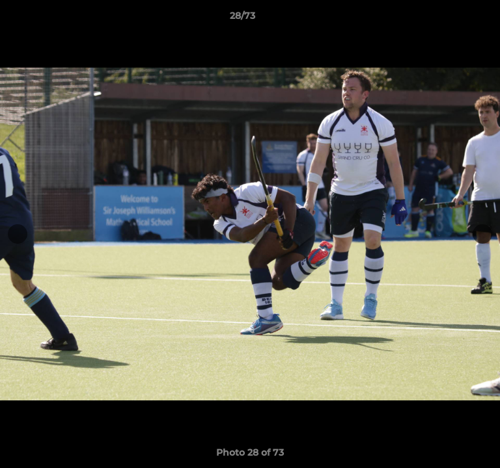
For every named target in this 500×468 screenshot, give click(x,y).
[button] (453, 19)
